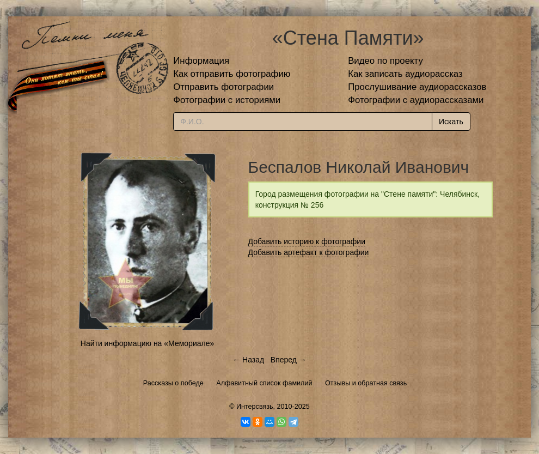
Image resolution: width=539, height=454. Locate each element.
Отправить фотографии (223, 87)
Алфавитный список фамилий (264, 383)
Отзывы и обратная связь (366, 383)
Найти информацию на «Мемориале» (147, 343)
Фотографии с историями (226, 100)
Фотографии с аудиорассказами (415, 100)
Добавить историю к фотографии (307, 241)
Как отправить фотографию (231, 74)
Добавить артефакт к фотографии (308, 252)
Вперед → (289, 359)
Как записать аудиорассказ (405, 74)
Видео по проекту (385, 61)
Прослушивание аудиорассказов (417, 87)
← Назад (248, 359)
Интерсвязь (254, 406)
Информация (201, 61)
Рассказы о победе (173, 383)
